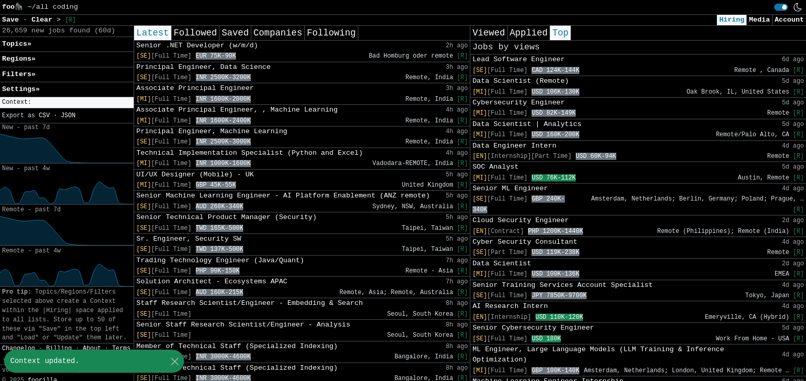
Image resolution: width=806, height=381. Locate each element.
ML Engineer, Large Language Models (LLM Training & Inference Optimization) (598, 355)
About (92, 348)
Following (331, 33)
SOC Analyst (495, 167)
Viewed (488, 33)
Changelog (18, 348)
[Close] (174, 361)
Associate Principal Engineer (194, 88)
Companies (277, 33)
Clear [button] (44, 20)
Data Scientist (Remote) (520, 81)
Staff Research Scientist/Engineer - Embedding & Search (249, 303)
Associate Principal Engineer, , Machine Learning (237, 110)
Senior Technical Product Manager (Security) (226, 217)
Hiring (731, 20)
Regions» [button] (18, 59)
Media (759, 20)
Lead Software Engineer (518, 59)
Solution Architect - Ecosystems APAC (211, 281)
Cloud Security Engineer (520, 220)
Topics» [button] (16, 44)
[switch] (781, 7)
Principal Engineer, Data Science (203, 67)
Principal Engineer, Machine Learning (211, 131)
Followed (195, 33)
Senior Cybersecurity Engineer (533, 328)
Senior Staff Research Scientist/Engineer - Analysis (243, 325)
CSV (44, 115)
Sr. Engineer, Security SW (188, 239)
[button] (67, 102)
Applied (529, 33)
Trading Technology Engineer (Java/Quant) (220, 260)
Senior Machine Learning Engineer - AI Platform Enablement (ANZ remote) (283, 195)
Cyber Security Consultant (524, 242)
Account (789, 20)
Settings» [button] (21, 89)
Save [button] (12, 20)
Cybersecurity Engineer (518, 102)
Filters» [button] (18, 74)
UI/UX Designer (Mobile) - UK (194, 174)
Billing (59, 348)
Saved (235, 33)
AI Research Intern (510, 306)
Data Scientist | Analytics (526, 124)
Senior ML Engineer (510, 188)
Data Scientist (501, 263)
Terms (121, 348)
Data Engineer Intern (514, 146)
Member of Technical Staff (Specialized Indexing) (237, 346)
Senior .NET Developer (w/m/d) (197, 45)
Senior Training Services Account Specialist (562, 285)
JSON (68, 115)
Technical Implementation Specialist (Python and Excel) (249, 153)
